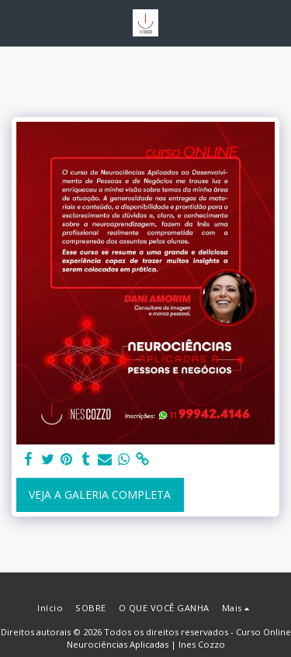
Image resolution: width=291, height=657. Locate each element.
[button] (17, 22)
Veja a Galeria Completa (100, 494)
